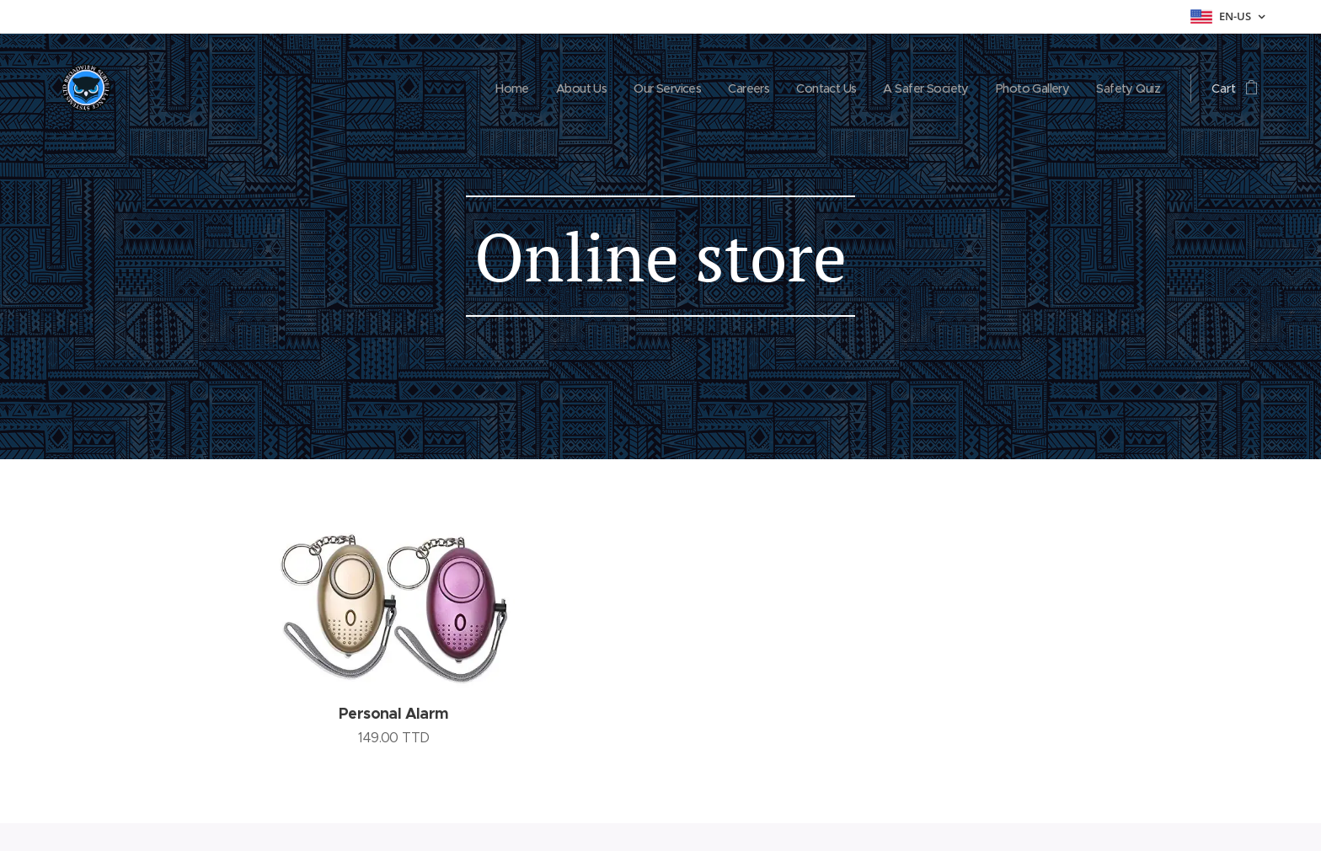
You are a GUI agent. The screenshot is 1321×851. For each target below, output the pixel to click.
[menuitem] (478, 88)
